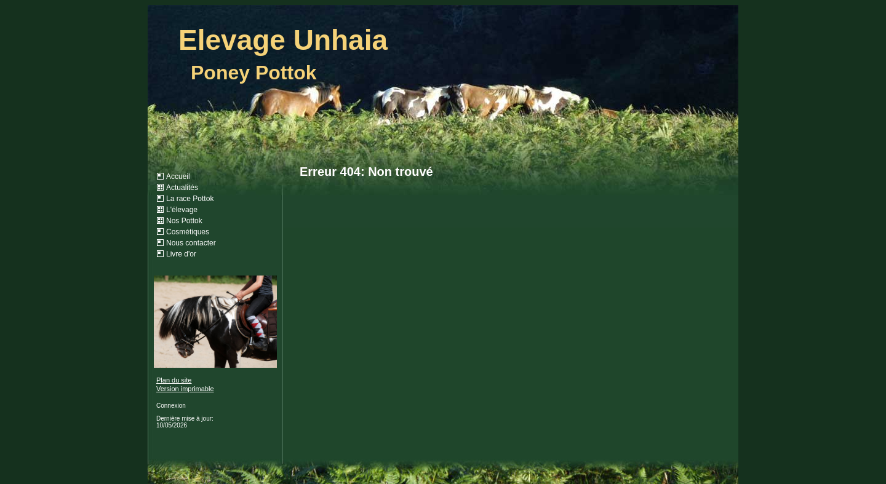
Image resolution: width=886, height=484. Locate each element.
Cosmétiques (187, 232)
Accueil (178, 176)
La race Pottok (190, 198)
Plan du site (173, 380)
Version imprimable (185, 388)
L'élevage (182, 209)
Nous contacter (191, 243)
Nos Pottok (184, 220)
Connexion (171, 405)
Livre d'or (181, 254)
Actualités (182, 187)
